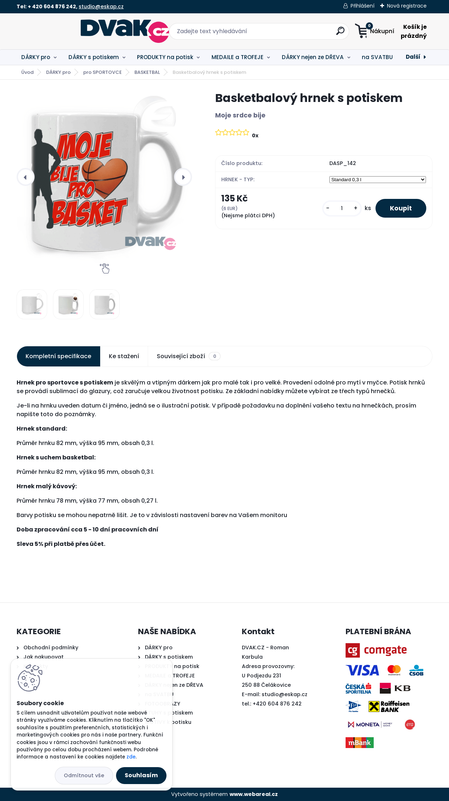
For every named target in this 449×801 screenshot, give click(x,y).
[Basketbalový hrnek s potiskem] (104, 176)
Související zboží (188, 356)
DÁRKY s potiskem (93, 57)
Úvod (27, 72)
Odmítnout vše (84, 775)
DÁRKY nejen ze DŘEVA (313, 57)
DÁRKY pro (35, 57)
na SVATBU (377, 57)
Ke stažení (124, 356)
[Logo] (61, 31)
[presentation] (26, 177)
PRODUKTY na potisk (165, 57)
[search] (296, 34)
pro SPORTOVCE (102, 72)
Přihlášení (362, 5)
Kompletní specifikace (58, 356)
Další (413, 57)
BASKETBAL (147, 72)
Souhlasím (141, 775)
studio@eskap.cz (101, 6)
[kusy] (342, 208)
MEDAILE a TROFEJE (237, 57)
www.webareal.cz (254, 794)
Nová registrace (407, 5)
